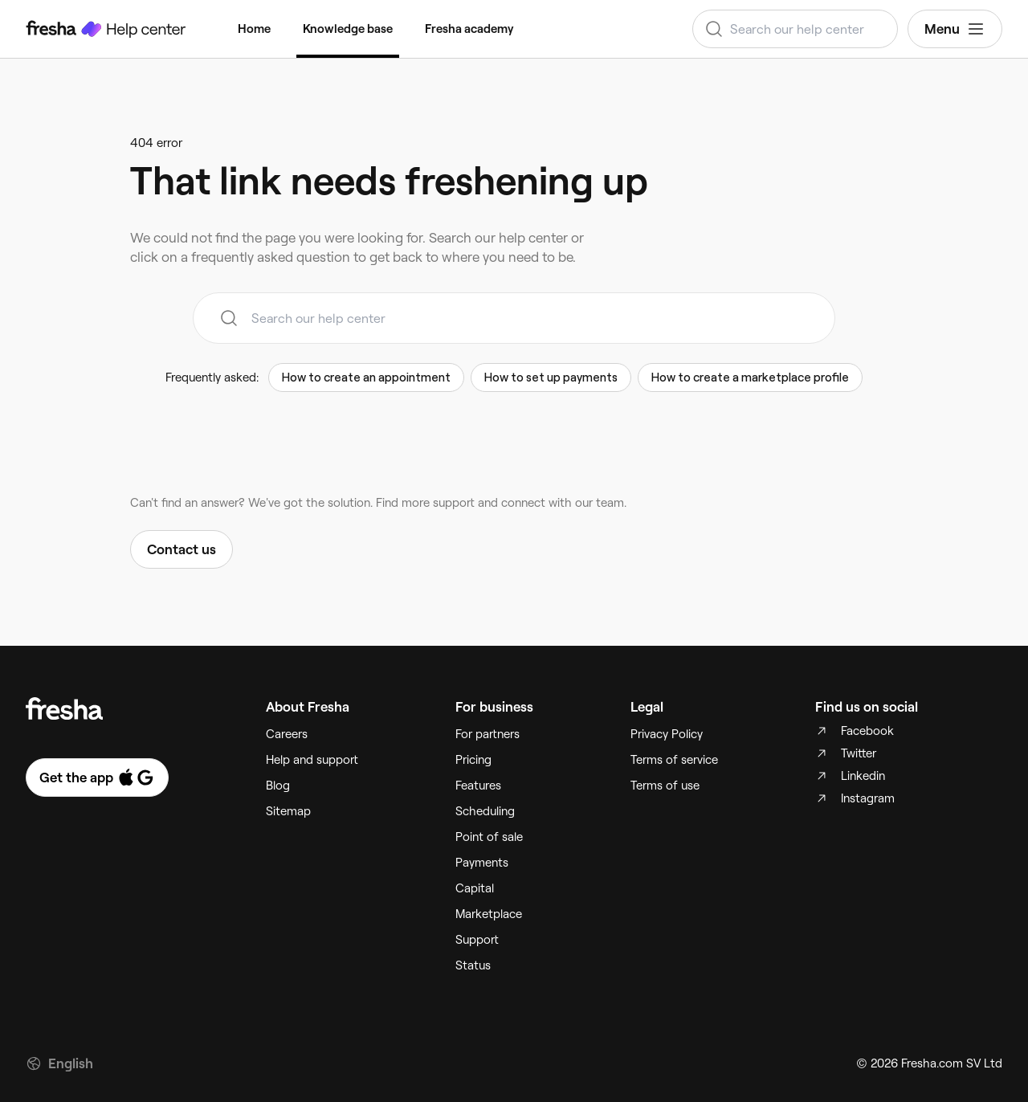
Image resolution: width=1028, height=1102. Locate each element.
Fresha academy (469, 28)
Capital (474, 888)
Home (254, 28)
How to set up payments (551, 377)
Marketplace (488, 914)
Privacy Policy (666, 734)
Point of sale (489, 837)
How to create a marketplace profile (750, 377)
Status (473, 965)
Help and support (312, 759)
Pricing (473, 759)
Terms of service (674, 759)
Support (477, 939)
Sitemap (288, 811)
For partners (487, 734)
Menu (954, 29)
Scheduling (485, 811)
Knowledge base (348, 28)
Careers (287, 734)
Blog (278, 785)
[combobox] (795, 29)
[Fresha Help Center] (106, 29)
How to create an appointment (366, 377)
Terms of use (665, 785)
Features (478, 785)
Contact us (181, 549)
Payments (481, 862)
